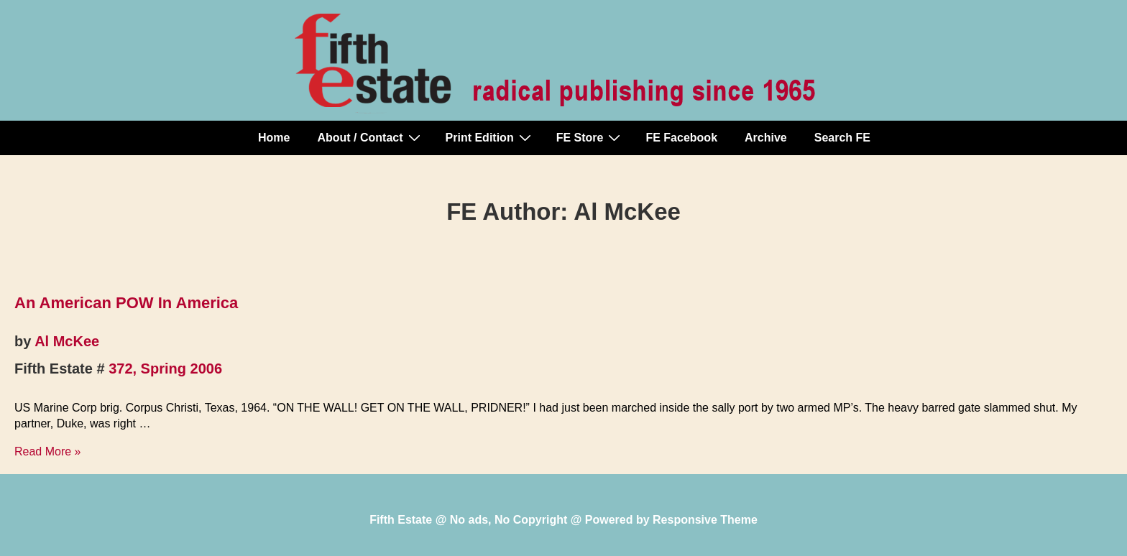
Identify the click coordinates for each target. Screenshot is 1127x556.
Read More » (47, 451)
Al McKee (66, 341)
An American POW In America (126, 303)
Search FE (842, 137)
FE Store (590, 137)
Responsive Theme (705, 520)
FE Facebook (681, 137)
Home (274, 137)
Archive (766, 137)
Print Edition (490, 137)
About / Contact (370, 137)
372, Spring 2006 (165, 368)
